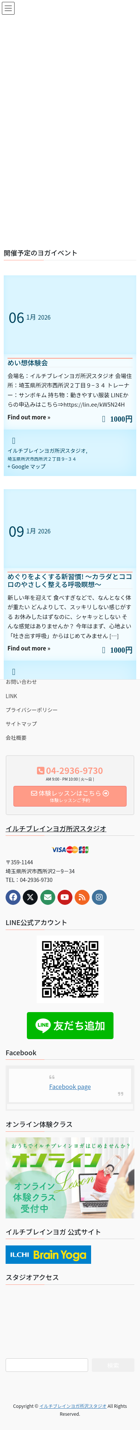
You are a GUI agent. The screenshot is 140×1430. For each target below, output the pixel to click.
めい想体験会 (27, 362)
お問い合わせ (21, 681)
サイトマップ (21, 723)
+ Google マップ (26, 466)
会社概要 (16, 737)
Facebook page (70, 1086)
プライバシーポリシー (32, 709)
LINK (11, 696)
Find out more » (28, 417)
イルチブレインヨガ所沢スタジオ (56, 828)
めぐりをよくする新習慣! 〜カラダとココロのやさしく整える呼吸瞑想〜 (69, 580)
